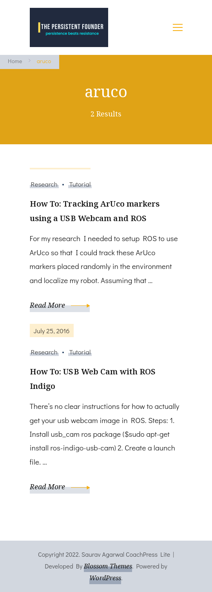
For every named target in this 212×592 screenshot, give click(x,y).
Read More (60, 305)
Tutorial (80, 184)
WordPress (105, 578)
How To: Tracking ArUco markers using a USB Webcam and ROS (95, 210)
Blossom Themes (108, 566)
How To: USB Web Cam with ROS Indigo (93, 378)
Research (44, 184)
